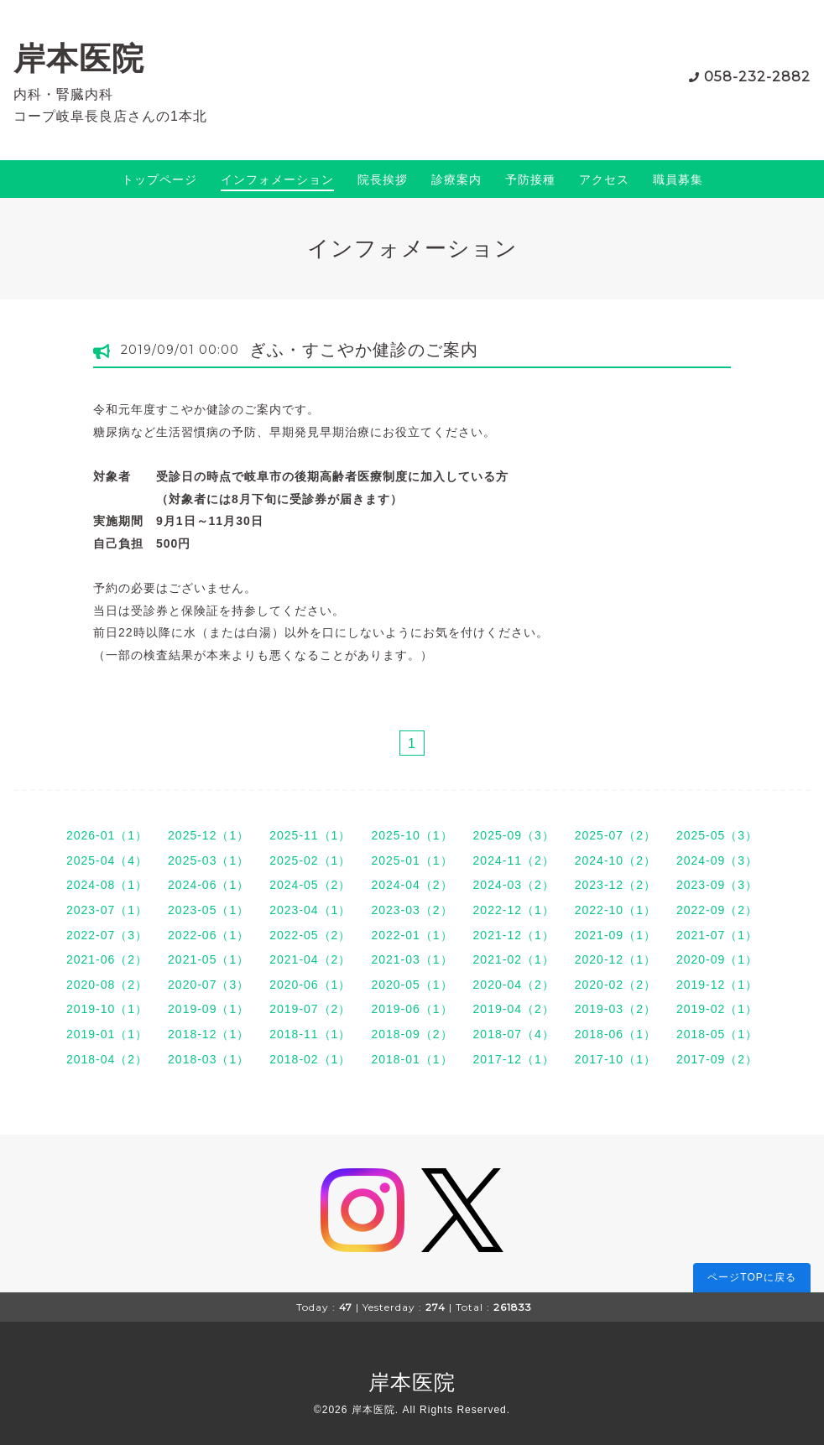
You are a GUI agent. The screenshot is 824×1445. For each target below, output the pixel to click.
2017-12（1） (514, 1059)
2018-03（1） (208, 1059)
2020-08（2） (107, 984)
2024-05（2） (310, 884)
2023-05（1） (208, 910)
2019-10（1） (107, 1009)
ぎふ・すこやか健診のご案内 (363, 349)
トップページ (159, 179)
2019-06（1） (411, 1009)
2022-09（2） (717, 910)
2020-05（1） (411, 984)
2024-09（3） (717, 860)
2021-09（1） (615, 935)
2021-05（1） (208, 959)
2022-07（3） (107, 935)
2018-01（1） (411, 1059)
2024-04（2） (411, 884)
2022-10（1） (615, 910)
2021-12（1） (514, 935)
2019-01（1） (107, 1034)
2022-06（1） (208, 935)
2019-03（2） (615, 1009)
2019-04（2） (514, 1009)
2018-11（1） (310, 1034)
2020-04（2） (514, 984)
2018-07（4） (514, 1034)
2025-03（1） (208, 860)
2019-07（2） (310, 1009)
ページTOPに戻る (751, 1277)
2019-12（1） (717, 984)
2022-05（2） (310, 935)
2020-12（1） (615, 959)
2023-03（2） (411, 910)
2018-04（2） (107, 1059)
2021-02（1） (514, 959)
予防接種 (530, 179)
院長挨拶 (382, 179)
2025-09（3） (514, 835)
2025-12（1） (208, 835)
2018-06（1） (615, 1034)
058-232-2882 (757, 77)
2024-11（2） (514, 860)
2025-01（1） (411, 860)
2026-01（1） (107, 835)
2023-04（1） (310, 910)
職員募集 (678, 179)
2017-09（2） (717, 1059)
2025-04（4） (107, 860)
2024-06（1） (208, 884)
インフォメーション (277, 179)
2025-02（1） (310, 860)
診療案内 (456, 179)
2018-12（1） (208, 1034)
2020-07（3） (208, 984)
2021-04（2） (310, 959)
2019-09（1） (208, 1009)
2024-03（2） (514, 884)
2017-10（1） (615, 1059)
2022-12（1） (514, 910)
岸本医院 (78, 58)
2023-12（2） (615, 884)
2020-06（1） (310, 984)
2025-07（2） (615, 835)
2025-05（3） (717, 835)
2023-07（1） (107, 910)
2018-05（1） (717, 1034)
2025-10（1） (411, 835)
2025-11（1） (310, 835)
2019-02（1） (717, 1009)
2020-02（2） (615, 984)
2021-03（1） (411, 959)
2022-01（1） (411, 935)
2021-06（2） (107, 959)
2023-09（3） (717, 884)
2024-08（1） (107, 884)
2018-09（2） (411, 1034)
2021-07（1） (717, 935)
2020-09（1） (717, 959)
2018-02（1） (310, 1059)
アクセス (604, 179)
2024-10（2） (615, 860)
